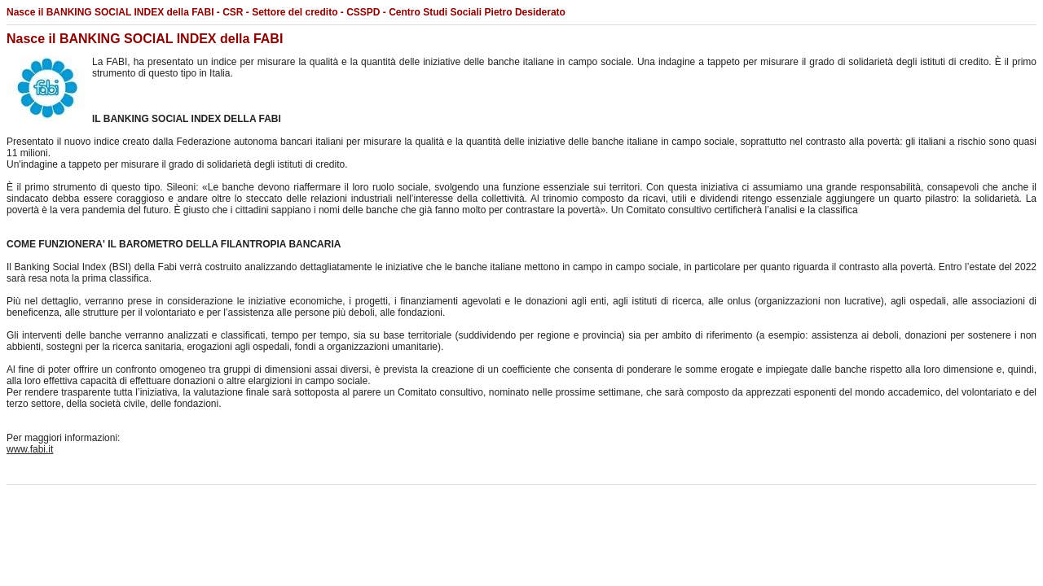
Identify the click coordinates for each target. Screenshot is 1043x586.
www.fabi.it (30, 449)
